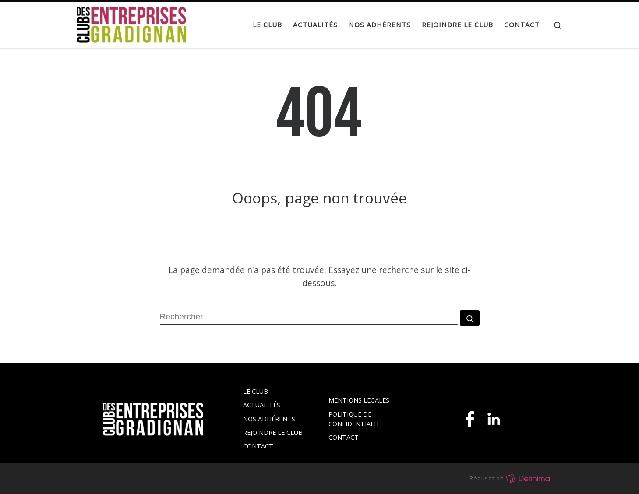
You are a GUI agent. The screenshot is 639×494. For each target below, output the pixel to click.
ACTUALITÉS (261, 405)
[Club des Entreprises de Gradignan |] (131, 22)
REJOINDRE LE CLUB (273, 432)
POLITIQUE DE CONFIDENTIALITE (356, 419)
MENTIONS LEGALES (358, 400)
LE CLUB (255, 391)
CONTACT (258, 446)
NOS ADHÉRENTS (269, 419)
